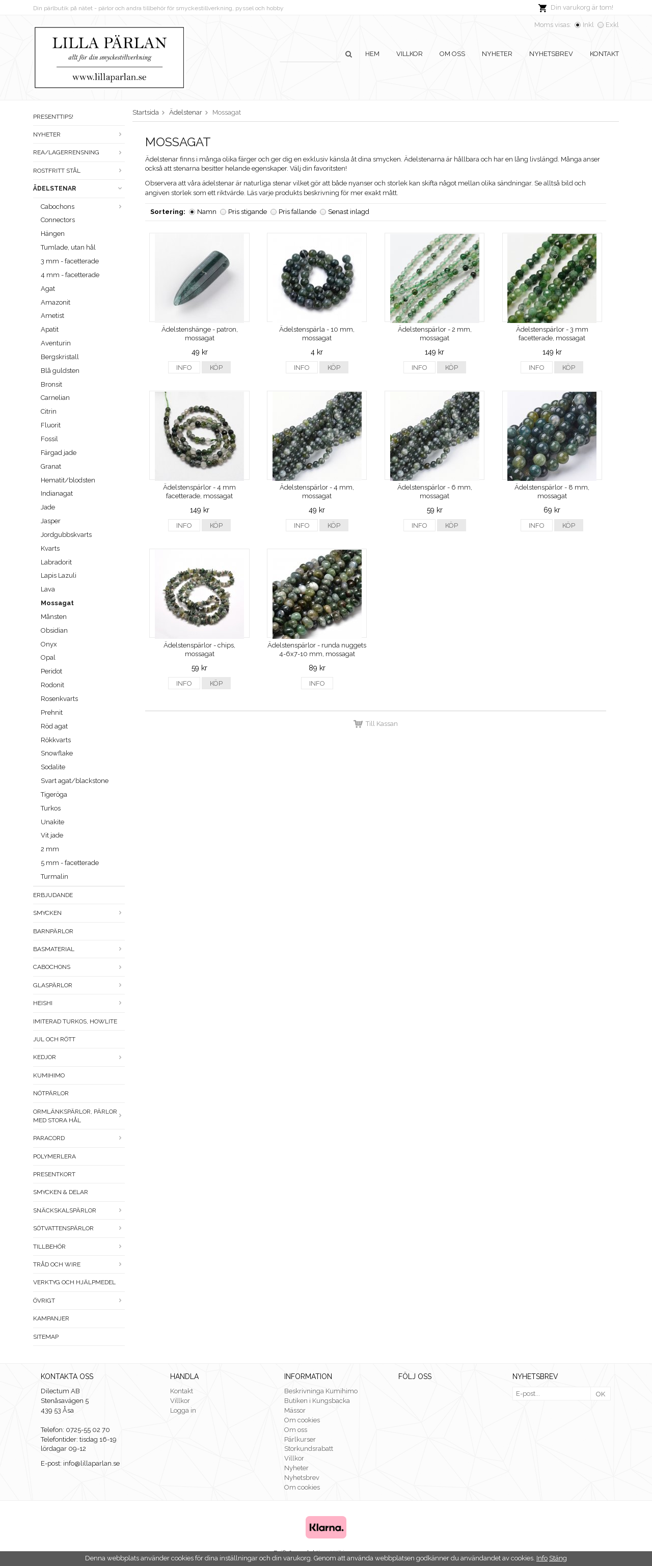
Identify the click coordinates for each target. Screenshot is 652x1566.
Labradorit (56, 562)
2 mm (50, 849)
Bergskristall (60, 357)
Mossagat (57, 603)
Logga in (183, 1410)
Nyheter (497, 54)
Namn (206, 211)
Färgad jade (58, 452)
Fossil (49, 439)
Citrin (49, 411)
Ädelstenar (79, 188)
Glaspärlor (79, 985)
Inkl (588, 25)
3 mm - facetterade (70, 261)
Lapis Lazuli (58, 575)
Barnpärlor (53, 931)
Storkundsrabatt (308, 1448)
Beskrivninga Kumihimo (321, 1391)
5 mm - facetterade (70, 863)
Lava (48, 589)
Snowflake (57, 753)
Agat (48, 288)
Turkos (51, 808)
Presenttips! (53, 116)
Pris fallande (297, 211)
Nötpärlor (51, 1093)
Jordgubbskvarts (66, 534)
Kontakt (604, 54)
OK (600, 1394)
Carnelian (55, 397)
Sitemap (46, 1336)
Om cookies (302, 1420)
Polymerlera (54, 1156)
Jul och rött (54, 1039)
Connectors (58, 220)
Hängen (53, 233)
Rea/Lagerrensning (79, 152)
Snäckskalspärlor (79, 1210)
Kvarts (50, 548)
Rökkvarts (56, 740)
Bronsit (51, 384)
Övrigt (79, 1300)
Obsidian (54, 630)
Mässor (295, 1410)
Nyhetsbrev (551, 54)
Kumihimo (49, 1075)
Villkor (409, 54)
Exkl (612, 25)
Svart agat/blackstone (74, 781)
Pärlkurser (300, 1439)
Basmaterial (79, 949)
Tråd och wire (79, 1264)
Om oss (452, 54)
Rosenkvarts (59, 699)
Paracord (79, 1138)
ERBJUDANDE (53, 895)
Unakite (52, 822)
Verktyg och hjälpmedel (74, 1282)
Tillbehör (79, 1246)
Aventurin (56, 343)
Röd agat (54, 726)
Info (184, 367)
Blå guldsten (60, 370)
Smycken (79, 912)
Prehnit (52, 712)
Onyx (49, 644)
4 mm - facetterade (70, 275)
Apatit (50, 329)
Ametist (52, 315)
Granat (51, 466)
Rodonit (52, 685)
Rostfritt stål (79, 170)
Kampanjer (51, 1318)
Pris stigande (247, 211)
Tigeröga (54, 794)
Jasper (51, 521)
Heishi (79, 1003)
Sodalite (53, 767)
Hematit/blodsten (68, 480)
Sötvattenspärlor (79, 1228)
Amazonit (55, 302)
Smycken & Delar (60, 1192)
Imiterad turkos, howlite (75, 1021)
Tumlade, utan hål (68, 247)
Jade (48, 507)
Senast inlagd (348, 211)
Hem (372, 54)
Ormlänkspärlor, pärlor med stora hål (79, 1116)
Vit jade (52, 835)
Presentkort (54, 1174)
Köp (216, 367)
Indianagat (57, 493)
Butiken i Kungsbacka (317, 1401)
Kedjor (79, 1057)
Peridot (51, 671)
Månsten (54, 616)
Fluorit (51, 425)
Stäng (558, 1558)
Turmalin (54, 876)
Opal (48, 657)
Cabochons (83, 206)
